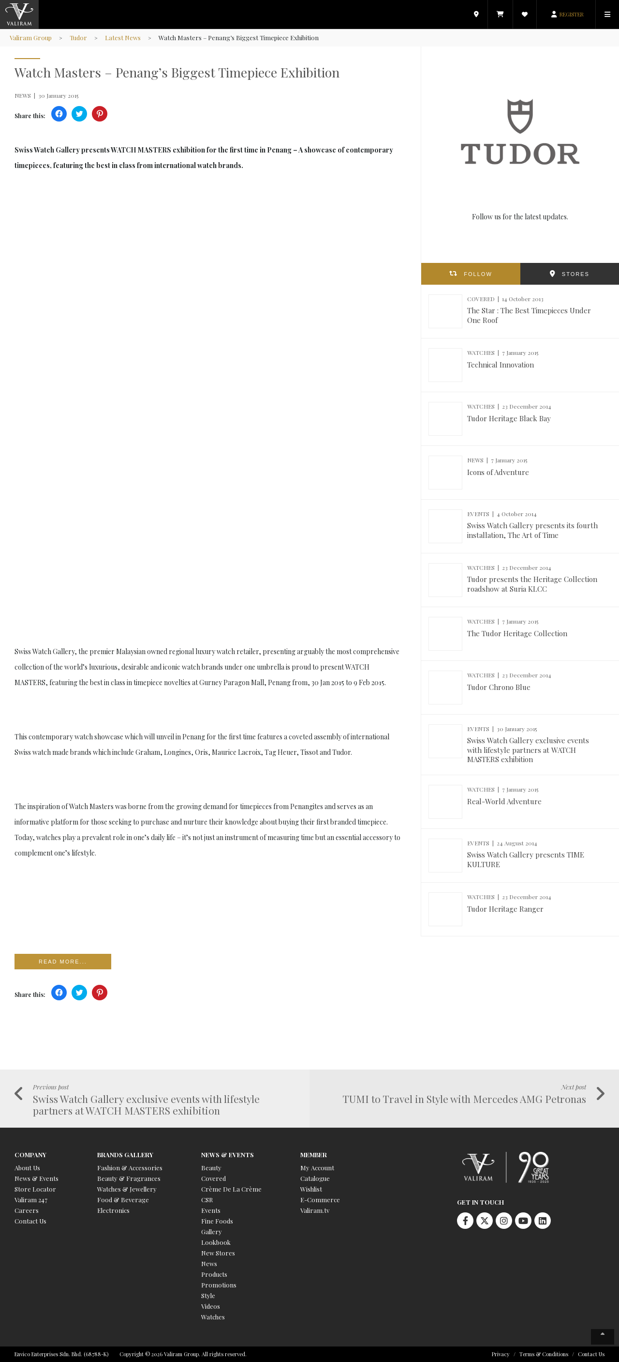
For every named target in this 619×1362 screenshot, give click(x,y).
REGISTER (572, 14)
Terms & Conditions (543, 1354)
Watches (213, 1317)
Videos (210, 1306)
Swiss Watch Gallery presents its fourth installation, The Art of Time (532, 530)
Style (208, 1295)
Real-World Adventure (504, 801)
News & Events (37, 1178)
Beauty (211, 1167)
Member (313, 1154)
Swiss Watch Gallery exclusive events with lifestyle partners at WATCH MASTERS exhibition (528, 749)
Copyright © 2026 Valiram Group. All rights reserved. (183, 1354)
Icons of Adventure (498, 472)
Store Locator (35, 1189)
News (209, 1263)
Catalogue (315, 1178)
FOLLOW (478, 274)
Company (30, 1154)
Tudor (78, 37)
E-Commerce (320, 1199)
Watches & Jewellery (127, 1189)
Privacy (501, 1354)
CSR (207, 1199)
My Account (317, 1167)
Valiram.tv (314, 1210)
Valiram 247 (31, 1199)
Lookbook (216, 1242)
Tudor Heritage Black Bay (509, 418)
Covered (213, 1178)
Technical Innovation (500, 364)
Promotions (218, 1285)
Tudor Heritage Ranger (505, 909)
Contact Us (30, 1221)
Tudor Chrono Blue (499, 687)
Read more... (63, 961)
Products (214, 1274)
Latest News (123, 37)
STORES (576, 274)
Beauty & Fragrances (129, 1178)
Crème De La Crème (231, 1189)
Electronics (113, 1210)
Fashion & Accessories (129, 1167)
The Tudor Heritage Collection (517, 633)
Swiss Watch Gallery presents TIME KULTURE (525, 859)
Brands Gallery (125, 1154)
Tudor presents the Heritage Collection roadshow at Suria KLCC (532, 584)
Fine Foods (217, 1221)
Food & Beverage (123, 1199)
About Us (27, 1167)
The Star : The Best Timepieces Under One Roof (529, 315)
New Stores (218, 1253)
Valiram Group (31, 37)
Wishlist (311, 1189)
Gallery (211, 1231)
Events (211, 1210)
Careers (27, 1210)
